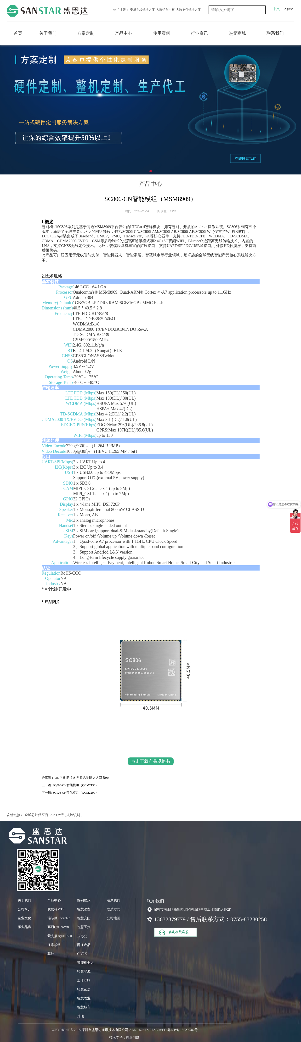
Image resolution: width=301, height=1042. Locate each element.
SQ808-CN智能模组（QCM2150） (75, 785)
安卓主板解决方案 (142, 9)
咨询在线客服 (174, 932)
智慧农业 (84, 998)
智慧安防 (84, 918)
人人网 (97, 777)
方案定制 (85, 33)
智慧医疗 (84, 927)
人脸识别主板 (165, 9)
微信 (106, 777)
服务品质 (24, 927)
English (288, 9)
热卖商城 (237, 33)
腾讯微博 (86, 777)
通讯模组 (54, 945)
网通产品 (84, 945)
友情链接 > (15, 815)
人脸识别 (73, 815)
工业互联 (84, 980)
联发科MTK (56, 909)
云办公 (82, 936)
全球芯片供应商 (36, 815)
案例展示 (84, 900)
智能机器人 (85, 962)
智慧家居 (84, 989)
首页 (18, 33)
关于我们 (48, 33)
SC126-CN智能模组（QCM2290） (75, 792)
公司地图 (113, 918)
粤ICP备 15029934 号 (182, 1030)
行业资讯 (199, 33)
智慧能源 (84, 971)
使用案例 (161, 33)
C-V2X (82, 954)
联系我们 (275, 33)
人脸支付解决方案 (188, 9)
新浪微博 (72, 777)
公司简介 (24, 909)
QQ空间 (60, 777)
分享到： (48, 777)
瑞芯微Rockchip (58, 918)
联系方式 (113, 909)
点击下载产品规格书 (150, 761)
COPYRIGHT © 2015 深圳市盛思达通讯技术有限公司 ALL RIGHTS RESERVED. (109, 1030)
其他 (50, 954)
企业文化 (24, 918)
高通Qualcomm (58, 927)
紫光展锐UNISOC (60, 936)
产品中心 (123, 33)
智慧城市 (84, 1007)
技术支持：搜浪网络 (124, 1037)
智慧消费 (84, 909)
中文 (276, 9)
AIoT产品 (57, 815)
